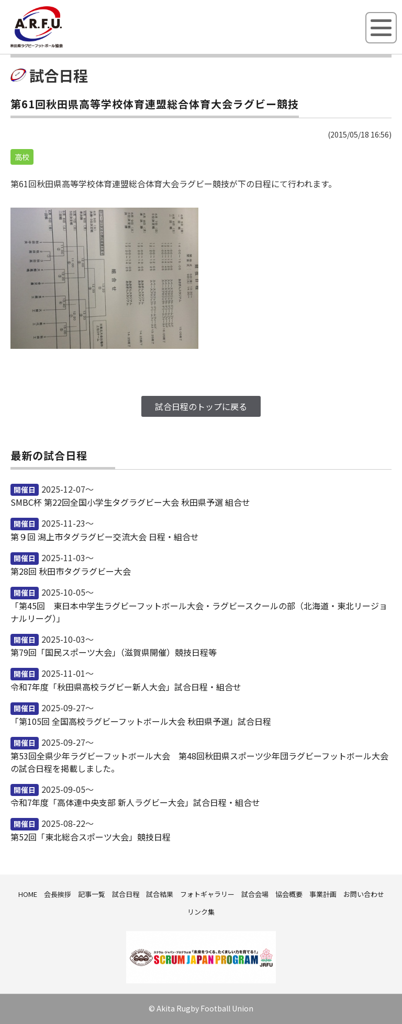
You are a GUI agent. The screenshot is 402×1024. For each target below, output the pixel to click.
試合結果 (159, 894)
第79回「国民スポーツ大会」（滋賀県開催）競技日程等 (113, 652)
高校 (22, 157)
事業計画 (323, 894)
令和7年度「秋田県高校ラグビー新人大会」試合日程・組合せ (125, 686)
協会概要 (289, 894)
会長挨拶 (57, 894)
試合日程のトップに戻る (201, 406)
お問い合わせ (363, 894)
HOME (27, 894)
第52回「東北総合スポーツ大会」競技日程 (90, 836)
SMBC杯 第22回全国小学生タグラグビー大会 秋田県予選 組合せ (130, 502)
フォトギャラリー (207, 894)
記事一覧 (91, 894)
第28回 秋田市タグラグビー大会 (70, 571)
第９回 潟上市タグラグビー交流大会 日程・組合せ (104, 536)
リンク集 (201, 912)
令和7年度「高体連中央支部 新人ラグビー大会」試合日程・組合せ (135, 802)
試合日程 (125, 894)
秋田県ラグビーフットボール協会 (60, 45)
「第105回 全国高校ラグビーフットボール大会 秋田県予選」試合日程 (140, 721)
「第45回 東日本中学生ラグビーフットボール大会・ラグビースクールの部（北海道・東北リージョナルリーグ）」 (198, 611)
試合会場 (255, 894)
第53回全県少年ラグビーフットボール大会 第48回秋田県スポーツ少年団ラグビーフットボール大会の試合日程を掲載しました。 (199, 762)
